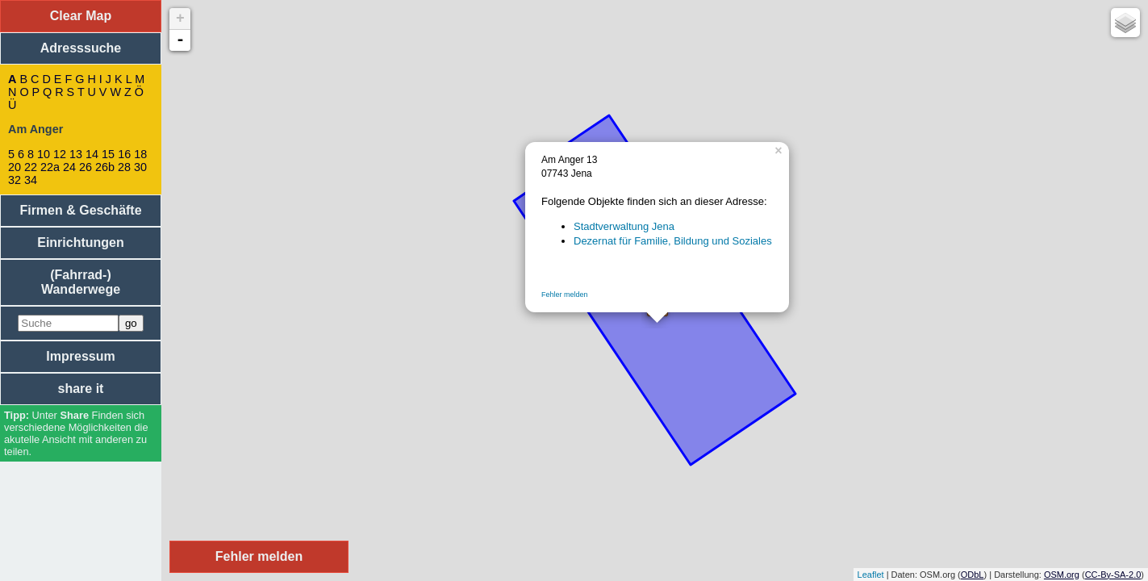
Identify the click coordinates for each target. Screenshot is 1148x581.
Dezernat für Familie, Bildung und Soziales (673, 241)
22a (50, 167)
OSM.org (1061, 574)
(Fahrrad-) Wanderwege (80, 282)
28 (124, 167)
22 (30, 167)
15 (108, 154)
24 (69, 167)
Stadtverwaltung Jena (624, 226)
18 (140, 154)
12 (59, 154)
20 (14, 167)
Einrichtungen (80, 242)
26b (105, 167)
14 (92, 154)
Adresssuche (81, 48)
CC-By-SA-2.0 (1113, 574)
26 (85, 167)
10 (43, 154)
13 (75, 154)
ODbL (972, 574)
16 (124, 154)
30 (140, 167)
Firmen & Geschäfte (80, 210)
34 (30, 179)
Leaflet (871, 574)
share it (81, 388)
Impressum (80, 356)
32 (14, 179)
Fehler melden (564, 294)
